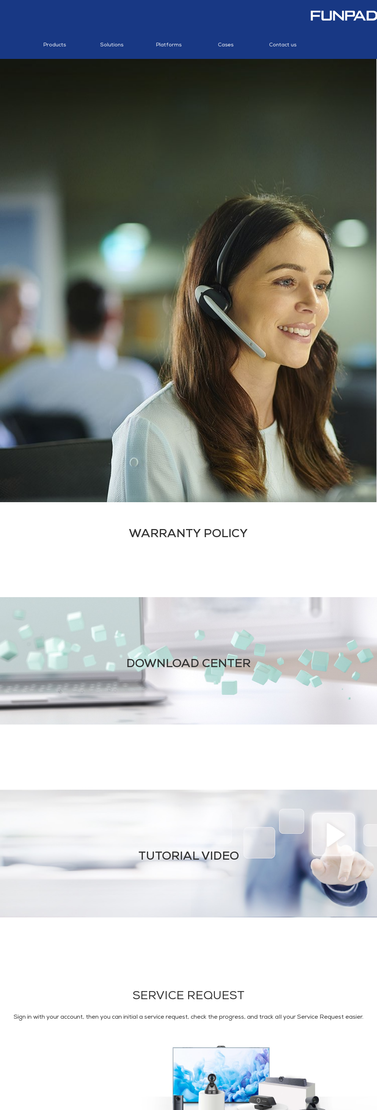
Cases (225, 38)
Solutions (111, 38)
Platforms (169, 38)
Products (54, 38)
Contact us (282, 38)
